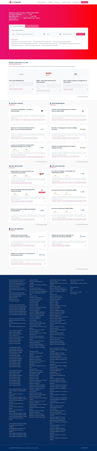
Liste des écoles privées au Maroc (16, 281)
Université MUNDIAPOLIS (16, 80)
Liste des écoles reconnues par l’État (17, 318)
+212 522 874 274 (84, 447)
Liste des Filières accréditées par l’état (17, 326)
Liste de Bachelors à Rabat (14, 363)
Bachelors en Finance (34, 375)
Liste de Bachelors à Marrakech (15, 358)
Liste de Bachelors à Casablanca (16, 350)
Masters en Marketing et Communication (59, 316)
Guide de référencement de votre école (78, 283)
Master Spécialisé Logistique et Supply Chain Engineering (48, 43)
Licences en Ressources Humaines (36, 329)
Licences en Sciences (34, 331)
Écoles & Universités (41, 2)
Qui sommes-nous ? (74, 287)
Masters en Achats (54, 281)
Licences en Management (35, 316)
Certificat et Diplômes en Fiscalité (57, 348)
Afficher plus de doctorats (82, 224)
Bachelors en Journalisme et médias (37, 386)
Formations (56, 2)
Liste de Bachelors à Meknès (15, 360)
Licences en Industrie (34, 305)
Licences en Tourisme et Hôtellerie (36, 345)
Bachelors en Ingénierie (34, 383)
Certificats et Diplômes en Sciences (57, 417)
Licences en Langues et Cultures (36, 315)
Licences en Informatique (34, 308)
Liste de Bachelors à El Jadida (15, 352)
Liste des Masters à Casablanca (15, 370)
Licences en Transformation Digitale (37, 347)
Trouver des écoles (32, 26)
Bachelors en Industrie (34, 378)
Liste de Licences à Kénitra (14, 338)
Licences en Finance (33, 302)
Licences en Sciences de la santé (36, 336)
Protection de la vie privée (75, 292)
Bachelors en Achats (33, 351)
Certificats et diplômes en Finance (57, 378)
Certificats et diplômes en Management (58, 397)
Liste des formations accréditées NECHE (18, 311)
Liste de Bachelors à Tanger (15, 366)
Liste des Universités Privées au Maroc (17, 280)
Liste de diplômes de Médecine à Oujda (17, 433)
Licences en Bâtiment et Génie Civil (37, 289)
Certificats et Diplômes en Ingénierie (58, 386)
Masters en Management (55, 315)
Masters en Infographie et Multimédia (58, 305)
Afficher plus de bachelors (82, 161)
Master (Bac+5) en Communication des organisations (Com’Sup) (21, 41)
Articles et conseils (66, 2)
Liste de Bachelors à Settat (15, 365)
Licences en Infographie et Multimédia (37, 307)
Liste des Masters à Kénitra (15, 380)
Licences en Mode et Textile (35, 321)
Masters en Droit (53, 294)
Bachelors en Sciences (34, 402)
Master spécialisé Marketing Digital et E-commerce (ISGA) (42, 41)
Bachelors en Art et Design (35, 359)
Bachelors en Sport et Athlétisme (36, 413)
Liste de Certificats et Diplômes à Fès (17, 397)
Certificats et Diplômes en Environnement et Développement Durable (57, 375)
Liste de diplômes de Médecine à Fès (17, 428)
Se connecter (84, 2)
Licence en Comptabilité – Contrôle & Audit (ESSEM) (50, 45)
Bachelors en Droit (33, 369)
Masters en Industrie (54, 304)
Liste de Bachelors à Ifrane (14, 355)
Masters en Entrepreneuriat (56, 296)
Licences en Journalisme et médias (37, 313)
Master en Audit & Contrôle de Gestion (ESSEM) (32, 45)
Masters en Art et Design (55, 286)
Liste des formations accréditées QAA (17, 309)
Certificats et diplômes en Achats (57, 353)
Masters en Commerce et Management (58, 289)
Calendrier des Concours (14, 286)
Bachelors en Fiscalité (34, 377)
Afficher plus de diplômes (82, 269)
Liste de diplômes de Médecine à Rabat (17, 434)
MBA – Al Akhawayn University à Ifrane (18, 45)
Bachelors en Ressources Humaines (37, 401)
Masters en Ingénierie (54, 308)
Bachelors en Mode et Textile (35, 393)
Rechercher (81, 34)
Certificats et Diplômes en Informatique (58, 385)
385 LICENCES (16, 14)
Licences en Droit (33, 296)
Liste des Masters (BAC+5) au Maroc (16, 292)
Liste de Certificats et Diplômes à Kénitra (18, 398)
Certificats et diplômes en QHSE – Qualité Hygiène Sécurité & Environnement (57, 407)
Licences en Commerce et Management (38, 291)
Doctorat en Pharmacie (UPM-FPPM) (62, 208)
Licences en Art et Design (35, 288)
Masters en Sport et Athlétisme (56, 341)
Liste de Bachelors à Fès (14, 353)
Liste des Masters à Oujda (14, 381)
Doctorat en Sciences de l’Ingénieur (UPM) (64, 190)
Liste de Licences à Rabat (14, 332)
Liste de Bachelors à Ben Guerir (16, 349)
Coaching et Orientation (14, 300)
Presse (71, 288)
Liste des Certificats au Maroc (15, 296)
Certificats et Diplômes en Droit (56, 369)
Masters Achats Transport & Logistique (58, 280)
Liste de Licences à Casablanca (15, 330)
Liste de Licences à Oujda (14, 341)
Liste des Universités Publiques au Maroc (18, 283)
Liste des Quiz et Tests (14, 299)
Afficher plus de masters (41, 224)
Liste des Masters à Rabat (14, 372)
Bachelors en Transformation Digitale (37, 417)
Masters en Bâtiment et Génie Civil (57, 288)
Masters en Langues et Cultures (57, 313)
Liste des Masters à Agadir (14, 377)
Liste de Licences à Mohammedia (16, 337)
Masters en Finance (54, 300)
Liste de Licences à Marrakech (15, 333)
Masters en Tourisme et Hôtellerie (57, 342)
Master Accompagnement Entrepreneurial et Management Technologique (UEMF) (24, 43)
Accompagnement (76, 2)
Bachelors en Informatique (35, 381)
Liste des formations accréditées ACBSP (17, 306)
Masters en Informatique (55, 307)
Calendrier (50, 2)
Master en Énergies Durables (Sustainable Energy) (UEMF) (62, 41)
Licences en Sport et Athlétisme (36, 344)
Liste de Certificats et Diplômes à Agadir (17, 389)
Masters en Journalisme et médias (57, 312)
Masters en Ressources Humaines (57, 326)
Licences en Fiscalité (33, 304)
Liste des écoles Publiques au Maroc (17, 284)
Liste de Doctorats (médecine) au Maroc (17, 294)
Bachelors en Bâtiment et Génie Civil (37, 361)
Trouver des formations (17, 26)
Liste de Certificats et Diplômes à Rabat (17, 414)
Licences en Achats (33, 280)
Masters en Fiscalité (54, 302)
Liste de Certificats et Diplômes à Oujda (17, 413)
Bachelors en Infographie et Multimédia (37, 380)
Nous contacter (73, 293)
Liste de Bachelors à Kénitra (15, 357)
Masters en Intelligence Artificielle (57, 310)
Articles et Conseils (13, 297)
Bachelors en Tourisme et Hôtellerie (37, 415)
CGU (71, 290)
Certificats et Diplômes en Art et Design (58, 357)
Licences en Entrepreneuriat (35, 297)
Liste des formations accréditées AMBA (17, 308)
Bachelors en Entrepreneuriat (35, 370)
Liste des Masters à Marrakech (15, 375)
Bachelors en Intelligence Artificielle (37, 385)
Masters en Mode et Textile (55, 318)
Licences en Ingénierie (34, 310)
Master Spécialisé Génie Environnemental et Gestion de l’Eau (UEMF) (70, 43)
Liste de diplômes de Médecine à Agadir (17, 423)
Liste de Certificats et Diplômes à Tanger (18, 416)
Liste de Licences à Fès (14, 335)
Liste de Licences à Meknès (15, 340)
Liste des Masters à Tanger (15, 378)
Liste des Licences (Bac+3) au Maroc (17, 288)
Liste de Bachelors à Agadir (15, 347)
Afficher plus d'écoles (83, 96)
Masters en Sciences (54, 328)
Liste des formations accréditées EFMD (17, 312)
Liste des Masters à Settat (14, 383)
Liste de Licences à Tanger (14, 343)
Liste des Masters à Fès (14, 373)
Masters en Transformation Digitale (57, 344)
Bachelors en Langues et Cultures (36, 388)
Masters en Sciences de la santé (57, 333)
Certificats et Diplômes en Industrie (57, 380)
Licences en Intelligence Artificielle (36, 312)
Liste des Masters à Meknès (15, 385)
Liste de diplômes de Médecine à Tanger (18, 436)
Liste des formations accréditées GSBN (17, 314)
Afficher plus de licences (41, 161)
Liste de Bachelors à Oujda (14, 361)
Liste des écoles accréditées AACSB (16, 304)
